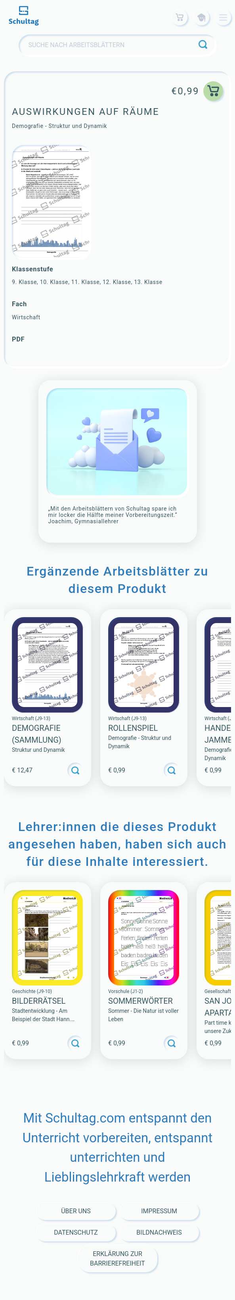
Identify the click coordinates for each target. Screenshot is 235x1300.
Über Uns (76, 1211)
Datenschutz (76, 1232)
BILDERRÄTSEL (38, 1001)
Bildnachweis (159, 1232)
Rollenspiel (133, 728)
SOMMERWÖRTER (140, 1001)
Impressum (159, 1211)
